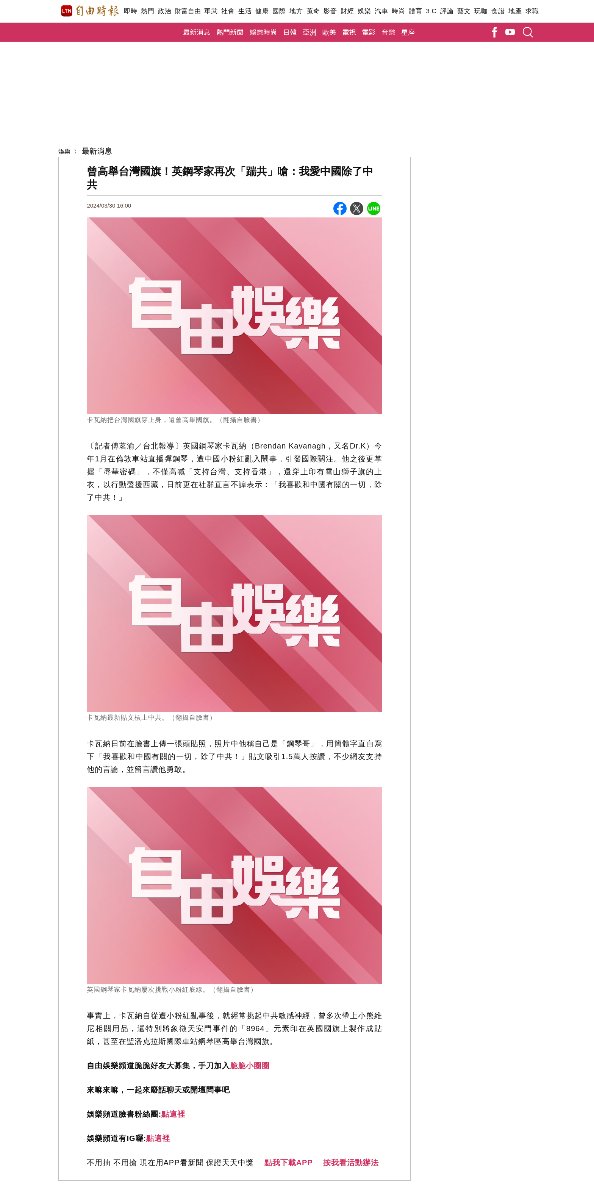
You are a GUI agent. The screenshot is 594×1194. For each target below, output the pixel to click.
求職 (532, 11)
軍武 (210, 11)
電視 (349, 32)
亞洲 (309, 32)
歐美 (329, 32)
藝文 (464, 11)
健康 (262, 11)
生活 (245, 11)
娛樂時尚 (263, 32)
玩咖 (481, 11)
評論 (446, 11)
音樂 (388, 32)
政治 (164, 11)
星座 (408, 32)
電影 (368, 32)
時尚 (398, 11)
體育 (415, 11)
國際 (279, 11)
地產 (515, 11)
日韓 (290, 32)
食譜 (498, 11)
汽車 (381, 11)
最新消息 (196, 32)
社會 (227, 11)
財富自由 (187, 11)
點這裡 (173, 1114)
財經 (347, 11)
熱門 (147, 11)
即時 (130, 11)
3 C (431, 11)
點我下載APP (288, 1162)
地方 (296, 11)
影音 (330, 11)
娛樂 (364, 11)
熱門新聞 (230, 32)
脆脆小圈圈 (250, 1065)
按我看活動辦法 (351, 1162)
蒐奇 (313, 11)
